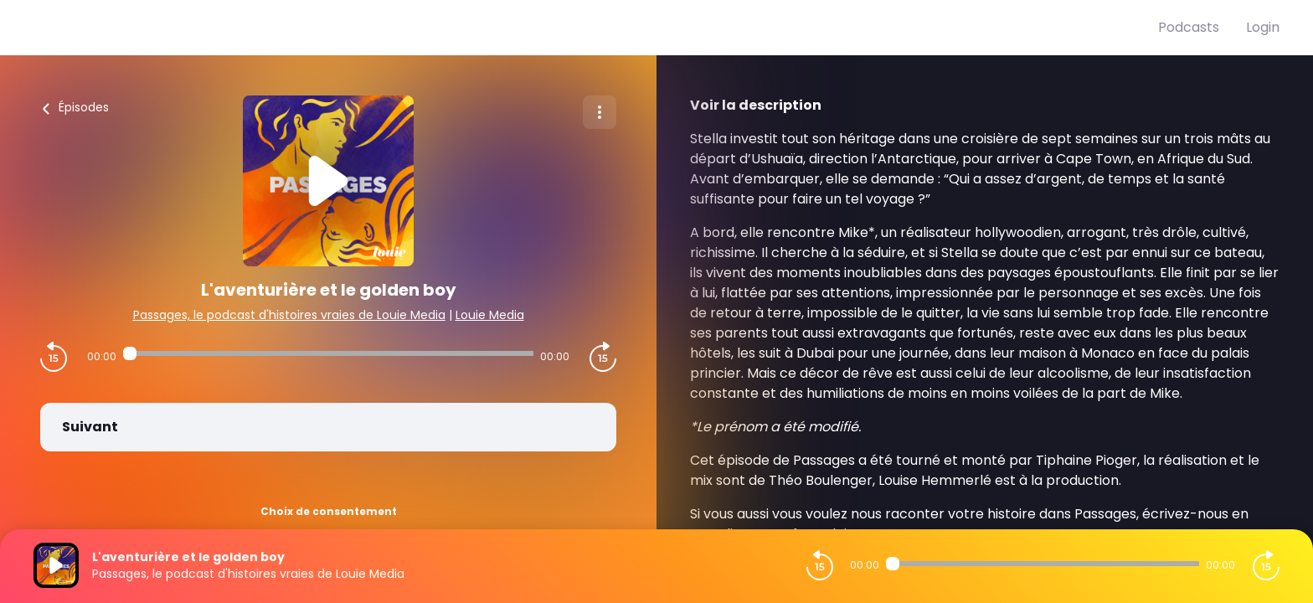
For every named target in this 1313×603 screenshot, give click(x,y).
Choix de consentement (328, 511)
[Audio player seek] (328, 353)
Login (1263, 27)
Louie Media (490, 315)
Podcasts (1188, 27)
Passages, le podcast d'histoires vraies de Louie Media (289, 315)
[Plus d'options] (599, 112)
